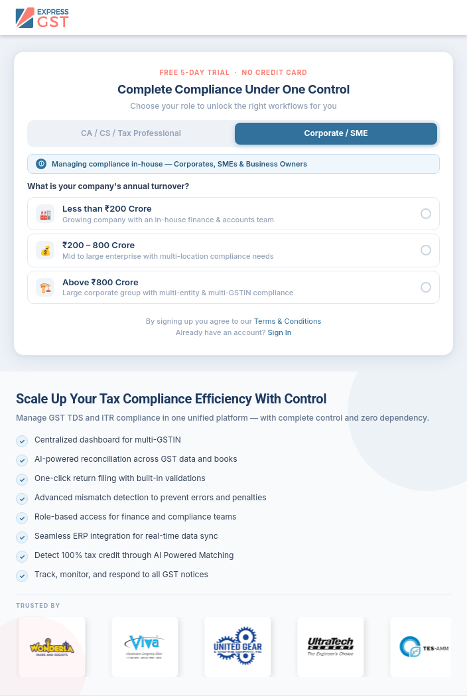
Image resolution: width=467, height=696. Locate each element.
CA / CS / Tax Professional (131, 133)
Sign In (280, 332)
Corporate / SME (336, 133)
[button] (233, 213)
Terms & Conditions (287, 321)
